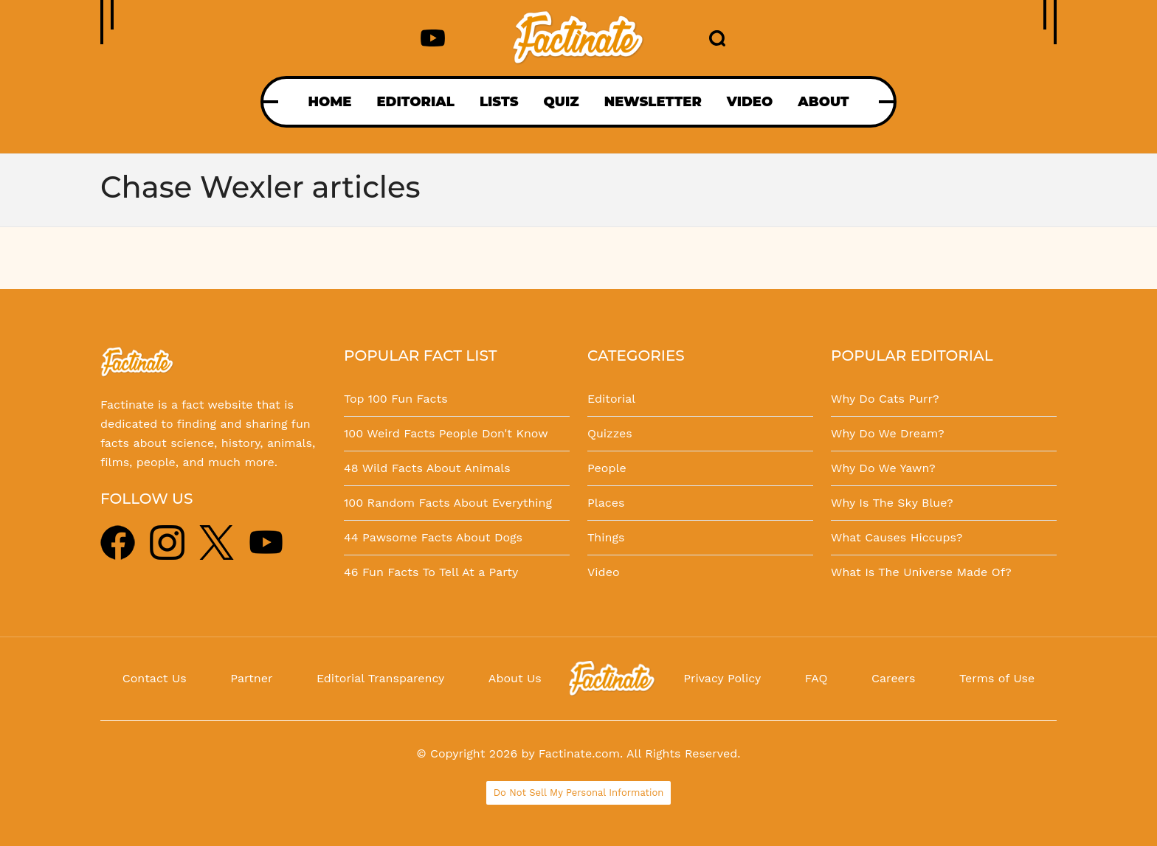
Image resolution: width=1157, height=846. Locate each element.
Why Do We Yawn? (883, 468)
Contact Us (154, 678)
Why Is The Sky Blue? (892, 503)
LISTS (499, 102)
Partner (251, 678)
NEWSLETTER (653, 102)
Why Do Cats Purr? (885, 399)
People (606, 468)
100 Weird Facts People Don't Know (446, 433)
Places (605, 503)
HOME (329, 102)
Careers (893, 678)
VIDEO (750, 102)
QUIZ (561, 102)
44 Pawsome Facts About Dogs (433, 537)
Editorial (611, 399)
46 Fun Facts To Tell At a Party (431, 572)
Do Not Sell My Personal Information (579, 792)
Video (603, 572)
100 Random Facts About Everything (448, 503)
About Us (515, 678)
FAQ (816, 678)
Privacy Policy (722, 678)
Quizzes (609, 433)
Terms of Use (997, 678)
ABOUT (823, 102)
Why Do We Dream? (887, 433)
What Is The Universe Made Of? (921, 572)
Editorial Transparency (380, 678)
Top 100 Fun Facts (396, 399)
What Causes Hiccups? (896, 537)
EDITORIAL (415, 102)
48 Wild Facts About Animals (427, 468)
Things (605, 537)
